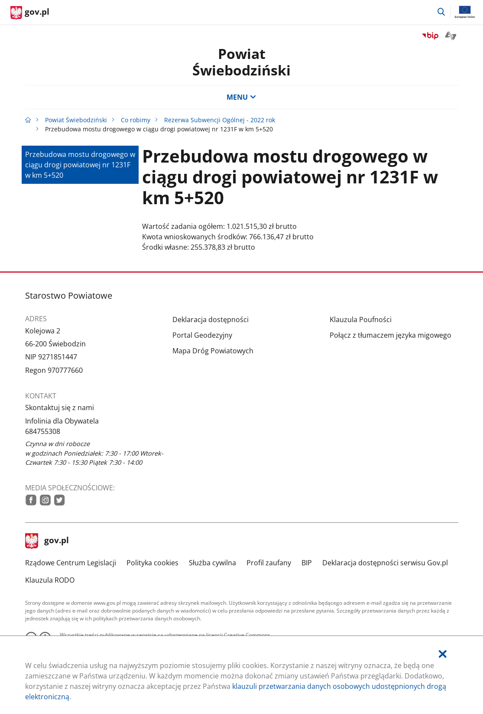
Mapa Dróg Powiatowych (212, 350)
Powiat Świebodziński (241, 61)
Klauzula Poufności (361, 319)
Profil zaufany (268, 562)
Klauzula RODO (50, 580)
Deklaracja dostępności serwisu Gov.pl (385, 562)
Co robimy (135, 120)
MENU (241, 97)
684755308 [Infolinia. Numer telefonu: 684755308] (42, 431)
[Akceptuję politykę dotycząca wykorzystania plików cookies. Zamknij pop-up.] (442, 654)
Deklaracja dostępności (210, 319)
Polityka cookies (152, 562)
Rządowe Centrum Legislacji (70, 562)
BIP (306, 562)
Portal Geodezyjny (202, 335)
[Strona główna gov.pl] (29, 13)
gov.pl (47, 541)
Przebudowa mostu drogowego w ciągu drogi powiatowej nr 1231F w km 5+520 (80, 165)
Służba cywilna (212, 562)
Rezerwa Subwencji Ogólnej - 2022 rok (219, 120)
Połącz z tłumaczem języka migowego (390, 335)
